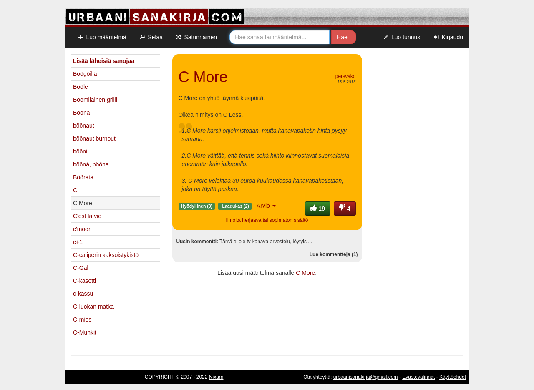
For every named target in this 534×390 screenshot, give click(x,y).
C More (305, 272)
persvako (345, 76)
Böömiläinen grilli (95, 99)
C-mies (82, 319)
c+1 (78, 242)
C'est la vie (87, 216)
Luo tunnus (402, 37)
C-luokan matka (93, 306)
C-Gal (80, 267)
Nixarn (216, 377)
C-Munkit (84, 332)
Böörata (83, 177)
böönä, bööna (91, 164)
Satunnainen (196, 37)
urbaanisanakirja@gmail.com (365, 377)
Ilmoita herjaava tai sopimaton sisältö (267, 220)
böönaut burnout (94, 138)
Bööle (80, 86)
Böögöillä (85, 73)
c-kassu (83, 293)
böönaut (83, 125)
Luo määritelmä (101, 37)
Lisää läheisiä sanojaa (103, 61)
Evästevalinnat (418, 377)
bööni (80, 151)
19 (317, 208)
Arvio (266, 205)
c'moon (82, 229)
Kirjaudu (448, 37)
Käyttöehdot (452, 377)
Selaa (151, 37)
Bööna (81, 112)
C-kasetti (84, 280)
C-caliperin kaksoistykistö (106, 255)
